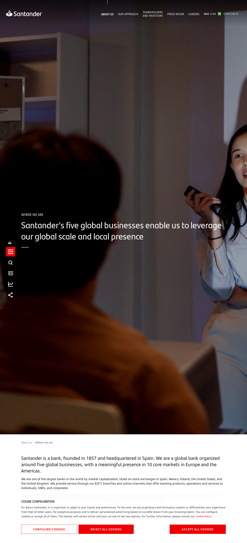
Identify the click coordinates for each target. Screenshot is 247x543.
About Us (107, 14)
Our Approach (128, 14)
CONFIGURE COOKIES (49, 529)
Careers (193, 14)
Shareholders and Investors (153, 13)
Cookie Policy (203, 516)
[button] (10, 266)
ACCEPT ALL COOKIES (198, 529)
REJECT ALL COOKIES (106, 529)
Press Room (175, 14)
